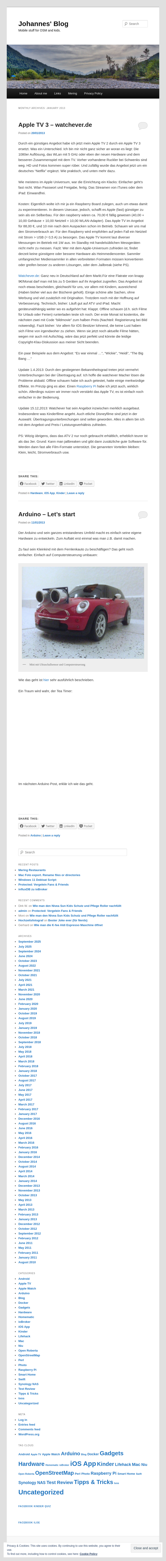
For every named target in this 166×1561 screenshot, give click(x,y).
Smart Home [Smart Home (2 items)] (126, 1473)
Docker (23, 1302)
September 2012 (29, 1233)
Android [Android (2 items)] (24, 1454)
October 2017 (27, 1075)
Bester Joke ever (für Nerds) (68, 920)
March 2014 (26, 1176)
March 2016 (26, 1142)
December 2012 (29, 1224)
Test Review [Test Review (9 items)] (59, 1482)
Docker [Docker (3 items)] (93, 1454)
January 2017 (27, 1114)
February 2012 (28, 1238)
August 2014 (27, 1166)
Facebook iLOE (29, 1522)
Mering (72, 93)
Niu (20, 1345)
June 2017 (25, 1090)
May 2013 (24, 1200)
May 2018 (24, 1051)
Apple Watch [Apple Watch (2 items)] (51, 1454)
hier (46, 680)
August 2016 (27, 1123)
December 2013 (29, 1185)
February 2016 (28, 1147)
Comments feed (29, 1429)
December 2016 (29, 1118)
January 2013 (27, 1219)
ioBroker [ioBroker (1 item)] (64, 1465)
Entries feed (26, 1424)
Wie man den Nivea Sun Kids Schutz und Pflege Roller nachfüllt (77, 906)
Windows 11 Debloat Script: (37, 879)
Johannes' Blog (43, 23)
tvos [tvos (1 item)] (116, 1483)
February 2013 (28, 1214)
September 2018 (29, 1042)
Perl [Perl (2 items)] (78, 1473)
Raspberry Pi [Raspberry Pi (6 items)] (103, 1473)
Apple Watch (27, 1288)
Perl (21, 1360)
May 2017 (24, 1094)
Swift (21, 1379)
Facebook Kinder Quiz (34, 1506)
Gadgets (24, 1307)
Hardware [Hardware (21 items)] (31, 1464)
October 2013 (27, 1195)
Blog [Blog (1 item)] (84, 1454)
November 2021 (29, 970)
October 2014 (27, 1161)
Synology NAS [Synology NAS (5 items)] (32, 1482)
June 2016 (25, 1128)
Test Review (26, 1388)
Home (24, 93)
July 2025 (25, 946)
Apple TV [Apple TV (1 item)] (36, 1454)
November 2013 (29, 1190)
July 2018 (25, 1047)
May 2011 (24, 1247)
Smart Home (27, 1374)
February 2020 (28, 1004)
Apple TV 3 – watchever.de (55, 124)
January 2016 (27, 1152)
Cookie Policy (88, 1554)
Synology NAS (28, 1384)
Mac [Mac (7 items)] (136, 1464)
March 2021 (26, 989)
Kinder (60, 493)
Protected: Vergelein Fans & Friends (43, 884)
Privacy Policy (93, 93)
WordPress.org (28, 1434)
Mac (21, 1341)
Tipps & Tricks (28, 1393)
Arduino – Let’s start (46, 514)
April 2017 (25, 1099)
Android (24, 1278)
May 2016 (24, 1133)
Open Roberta (28, 1350)
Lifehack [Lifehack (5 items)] (123, 1464)
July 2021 (25, 980)
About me (41, 93)
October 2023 (27, 961)
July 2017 (25, 1085)
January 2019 (27, 1028)
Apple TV (24, 1283)
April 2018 (25, 1056)
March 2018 (26, 1061)
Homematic (26, 1317)
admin (22, 911)
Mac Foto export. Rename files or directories (49, 875)
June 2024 (25, 956)
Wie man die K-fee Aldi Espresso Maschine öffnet (68, 925)
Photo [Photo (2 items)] (85, 1473)
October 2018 (27, 1037)
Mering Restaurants (32, 870)
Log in (22, 1420)
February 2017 (28, 1109)
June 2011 (25, 1243)
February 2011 (28, 1252)
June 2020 (25, 999)
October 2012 (27, 1228)
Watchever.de (28, 276)
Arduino (35, 835)
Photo (22, 1365)
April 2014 (25, 1171)
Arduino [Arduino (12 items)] (70, 1453)
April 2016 (25, 1138)
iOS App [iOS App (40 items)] (83, 1463)
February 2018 (28, 1066)
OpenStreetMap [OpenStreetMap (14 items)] (54, 1473)
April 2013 (25, 1204)
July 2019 (25, 1023)
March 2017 (26, 1104)
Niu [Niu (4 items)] (144, 1465)
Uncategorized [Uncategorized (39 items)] (41, 1492)
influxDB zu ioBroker (32, 889)
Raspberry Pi (86, 386)
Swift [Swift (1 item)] (139, 1473)
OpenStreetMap (29, 1355)
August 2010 (27, 1262)
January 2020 (27, 1008)
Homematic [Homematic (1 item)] (52, 1465)
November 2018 (29, 1032)
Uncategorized (28, 1403)
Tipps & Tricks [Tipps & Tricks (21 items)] (93, 1482)
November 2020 (29, 994)
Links (57, 93)
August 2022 (27, 965)
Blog (21, 1298)
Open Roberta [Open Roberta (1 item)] (26, 1473)
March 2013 (26, 1209)
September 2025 (29, 941)
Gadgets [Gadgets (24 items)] (111, 1453)
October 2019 (27, 1013)
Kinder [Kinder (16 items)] (105, 1464)
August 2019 (27, 1018)
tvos (21, 1398)
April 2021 (25, 985)
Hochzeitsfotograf (30, 920)
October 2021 (27, 975)
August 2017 (27, 1080)
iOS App (49, 493)
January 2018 (27, 1071)
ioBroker (24, 1321)
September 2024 (29, 951)
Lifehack (24, 1336)
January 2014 (27, 1181)
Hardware (36, 493)
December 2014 (29, 1157)
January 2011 (27, 1257)
